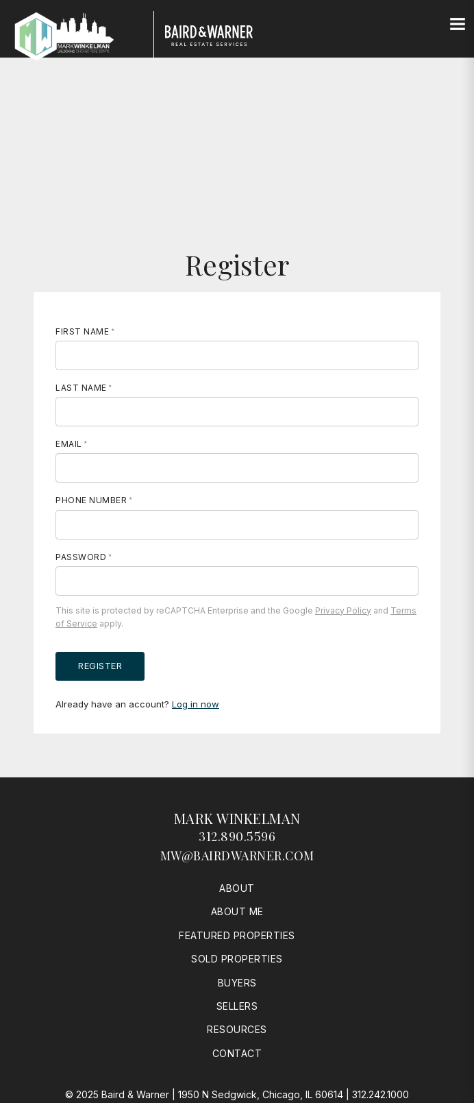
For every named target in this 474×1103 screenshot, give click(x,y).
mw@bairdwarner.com (237, 855)
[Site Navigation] (457, 24)
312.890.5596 (237, 836)
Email (68, 444)
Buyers (237, 983)
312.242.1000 (380, 1094)
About (237, 888)
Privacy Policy (343, 610)
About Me (237, 911)
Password (80, 557)
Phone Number (91, 500)
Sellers (237, 1006)
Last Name (81, 388)
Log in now (195, 704)
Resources (237, 1029)
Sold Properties (237, 959)
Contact (237, 1053)
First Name (82, 331)
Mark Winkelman (237, 818)
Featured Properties (237, 935)
